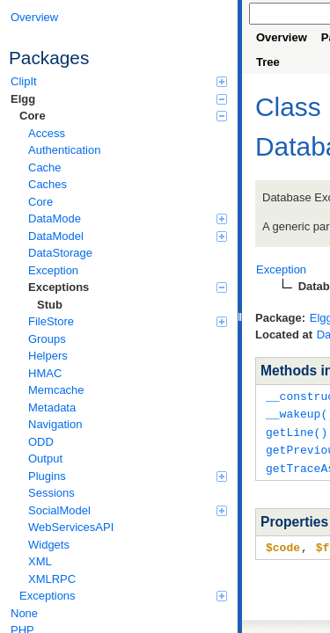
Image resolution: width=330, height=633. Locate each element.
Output (45, 458)
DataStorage (60, 252)
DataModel (127, 236)
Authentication (64, 149)
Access (46, 133)
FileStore (127, 321)
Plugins (127, 476)
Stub (49, 304)
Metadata (52, 407)
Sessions (51, 492)
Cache (45, 167)
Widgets (49, 544)
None (24, 613)
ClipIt (119, 81)
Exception (53, 270)
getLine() (296, 430)
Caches (47, 184)
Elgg (119, 99)
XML (40, 561)
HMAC (45, 373)
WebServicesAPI (71, 527)
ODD (41, 441)
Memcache (56, 390)
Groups (47, 339)
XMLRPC (52, 579)
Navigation (55, 424)
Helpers (48, 355)
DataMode (127, 218)
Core (123, 115)
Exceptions (127, 287)
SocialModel (127, 510)
